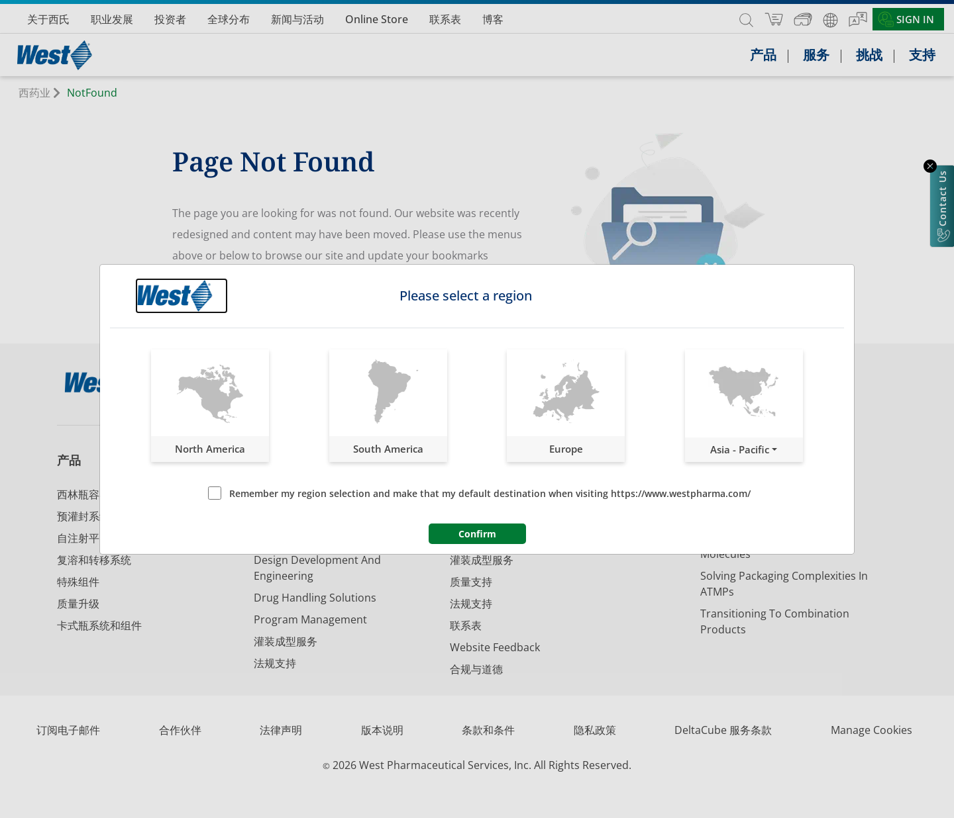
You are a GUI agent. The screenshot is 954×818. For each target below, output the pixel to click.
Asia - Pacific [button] (739, 449)
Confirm (477, 533)
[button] (210, 405)
